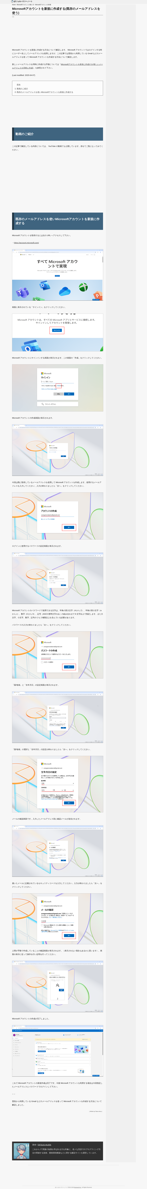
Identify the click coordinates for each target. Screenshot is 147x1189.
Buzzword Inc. (77, 1187)
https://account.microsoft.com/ (26, 243)
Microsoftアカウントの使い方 (25, 4)
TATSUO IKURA (44, 1145)
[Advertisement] (57, 31)
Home (14, 4)
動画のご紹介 (22, 89)
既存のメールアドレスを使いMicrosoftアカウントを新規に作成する (45, 92)
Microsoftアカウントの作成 (43, 4)
